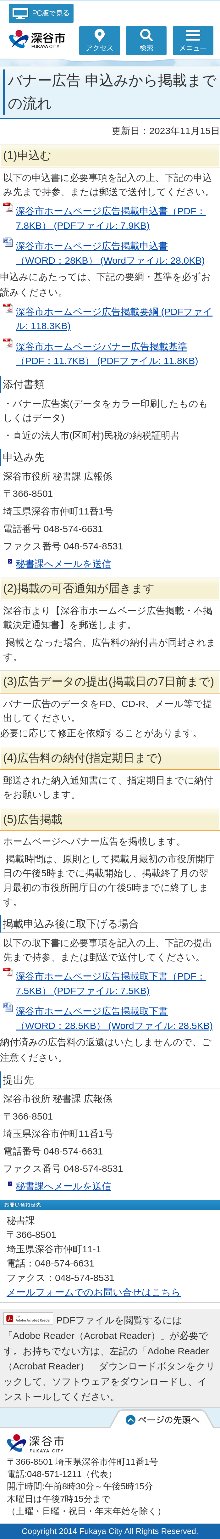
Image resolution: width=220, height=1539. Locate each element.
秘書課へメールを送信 (63, 563)
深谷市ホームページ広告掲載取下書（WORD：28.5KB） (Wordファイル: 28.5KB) (114, 1018)
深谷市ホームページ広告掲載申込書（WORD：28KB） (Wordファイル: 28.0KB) (110, 253)
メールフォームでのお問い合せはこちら (94, 1292)
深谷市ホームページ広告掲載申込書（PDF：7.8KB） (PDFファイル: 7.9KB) (111, 218)
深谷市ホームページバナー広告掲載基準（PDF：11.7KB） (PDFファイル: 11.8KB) (107, 353)
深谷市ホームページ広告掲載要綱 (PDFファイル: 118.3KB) (114, 318)
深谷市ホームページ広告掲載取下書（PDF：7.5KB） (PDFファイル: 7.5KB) (111, 983)
